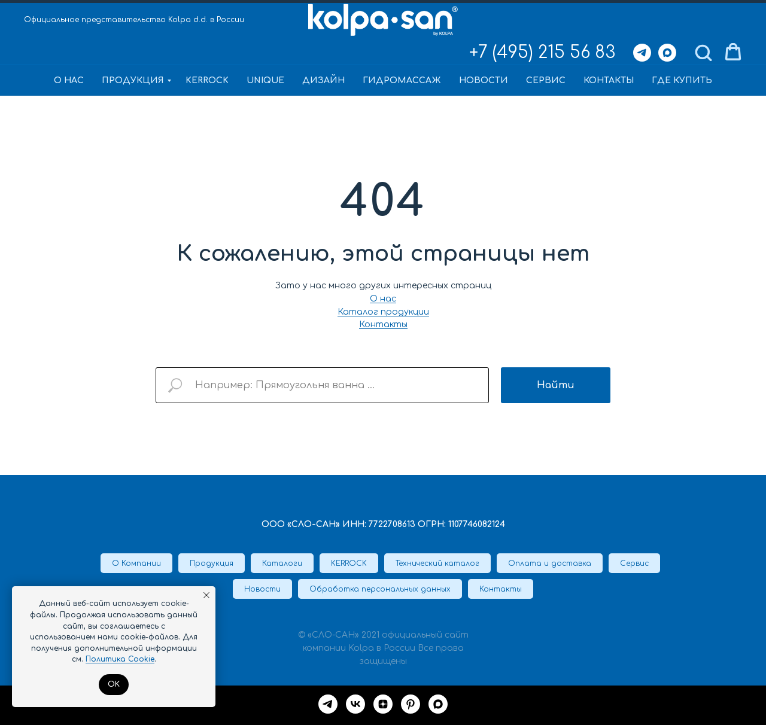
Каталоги (282, 563)
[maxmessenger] (438, 704)
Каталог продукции (383, 311)
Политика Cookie (120, 659)
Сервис (546, 80)
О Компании (136, 563)
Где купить (682, 80)
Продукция (133, 80)
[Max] (667, 53)
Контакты (608, 80)
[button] (703, 52)
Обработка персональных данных (380, 589)
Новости (483, 80)
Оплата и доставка (549, 563)
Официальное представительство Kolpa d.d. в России (134, 20)
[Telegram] (642, 53)
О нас (69, 80)
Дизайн (323, 80)
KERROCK (207, 80)
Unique (265, 80)
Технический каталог (437, 563)
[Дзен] (383, 704)
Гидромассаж (402, 80)
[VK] (355, 704)
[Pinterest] (410, 704)
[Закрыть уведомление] (206, 595)
